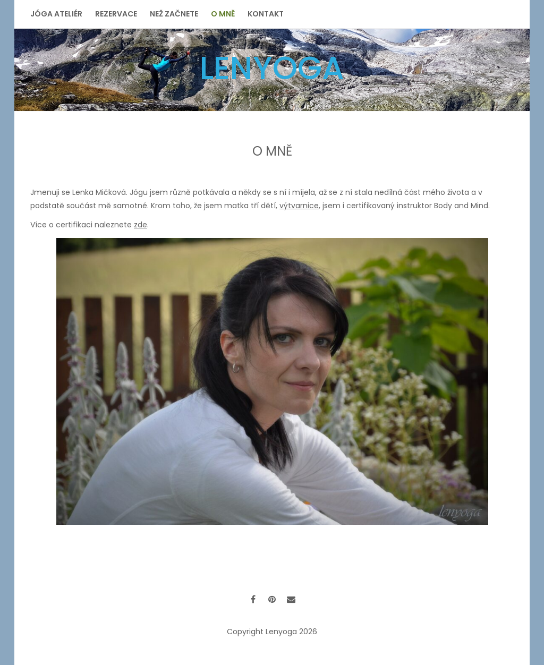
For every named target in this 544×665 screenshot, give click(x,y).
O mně (223, 13)
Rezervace (116, 13)
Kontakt (266, 13)
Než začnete (174, 13)
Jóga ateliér (56, 13)
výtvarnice (299, 205)
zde (140, 224)
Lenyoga (272, 68)
